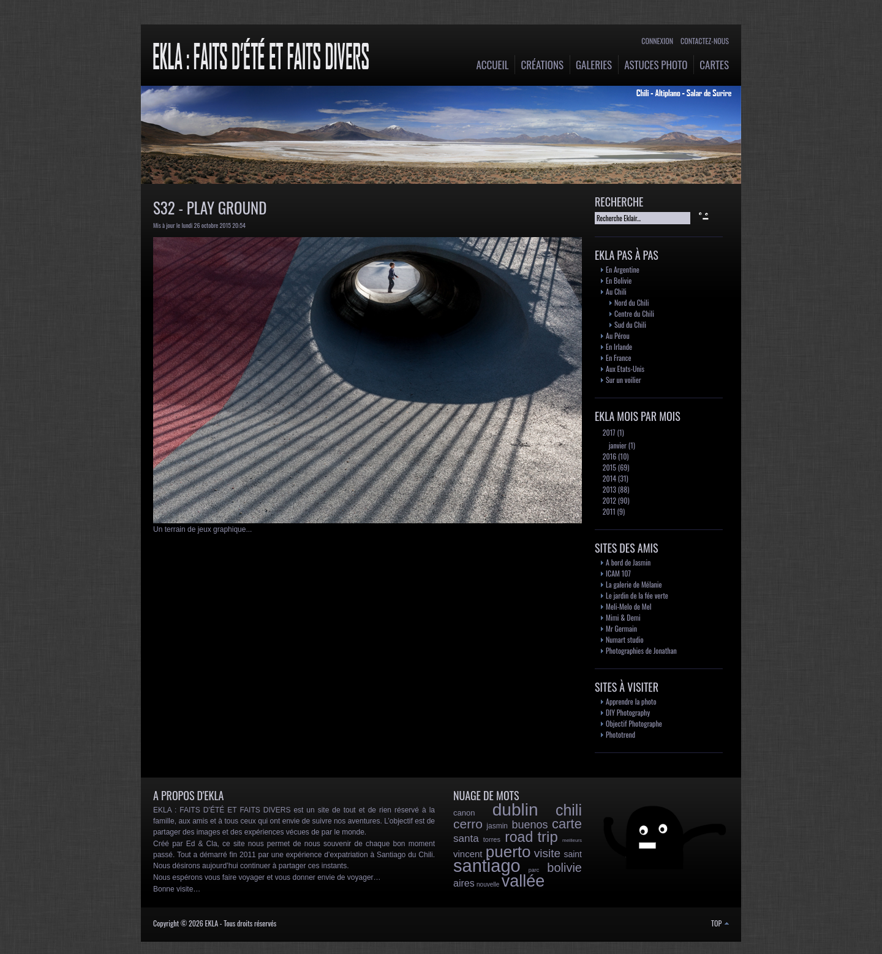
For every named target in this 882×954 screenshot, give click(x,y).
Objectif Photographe (634, 723)
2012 (608, 500)
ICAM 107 (618, 573)
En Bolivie (618, 280)
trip (547, 836)
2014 (608, 478)
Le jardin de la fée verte (637, 595)
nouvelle (488, 884)
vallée (523, 881)
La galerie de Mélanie (634, 584)
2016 (608, 456)
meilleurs (572, 840)
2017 (608, 432)
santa (466, 838)
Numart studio (625, 639)
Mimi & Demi (623, 617)
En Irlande (619, 346)
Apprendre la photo (631, 701)
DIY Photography (628, 712)
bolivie (564, 867)
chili (569, 810)
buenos (530, 825)
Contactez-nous (704, 41)
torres (491, 839)
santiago (487, 866)
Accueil (493, 64)
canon (464, 812)
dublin (515, 809)
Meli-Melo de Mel (629, 606)
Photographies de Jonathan (641, 650)
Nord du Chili (631, 302)
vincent (468, 854)
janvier (617, 445)
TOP (720, 923)
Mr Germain (621, 628)
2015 (608, 467)
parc (534, 870)
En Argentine (622, 269)
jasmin (497, 826)
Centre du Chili (634, 313)
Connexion (657, 41)
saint (573, 854)
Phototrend (620, 734)
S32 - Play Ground (209, 207)
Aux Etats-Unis (625, 368)
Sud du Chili (630, 324)
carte (567, 823)
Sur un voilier (623, 379)
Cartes (714, 64)
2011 (608, 511)
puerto (508, 851)
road (519, 837)
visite (547, 853)
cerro (468, 824)
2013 (608, 489)
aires (464, 883)
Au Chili (616, 291)
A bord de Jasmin (628, 562)
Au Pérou (618, 335)
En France (618, 357)
